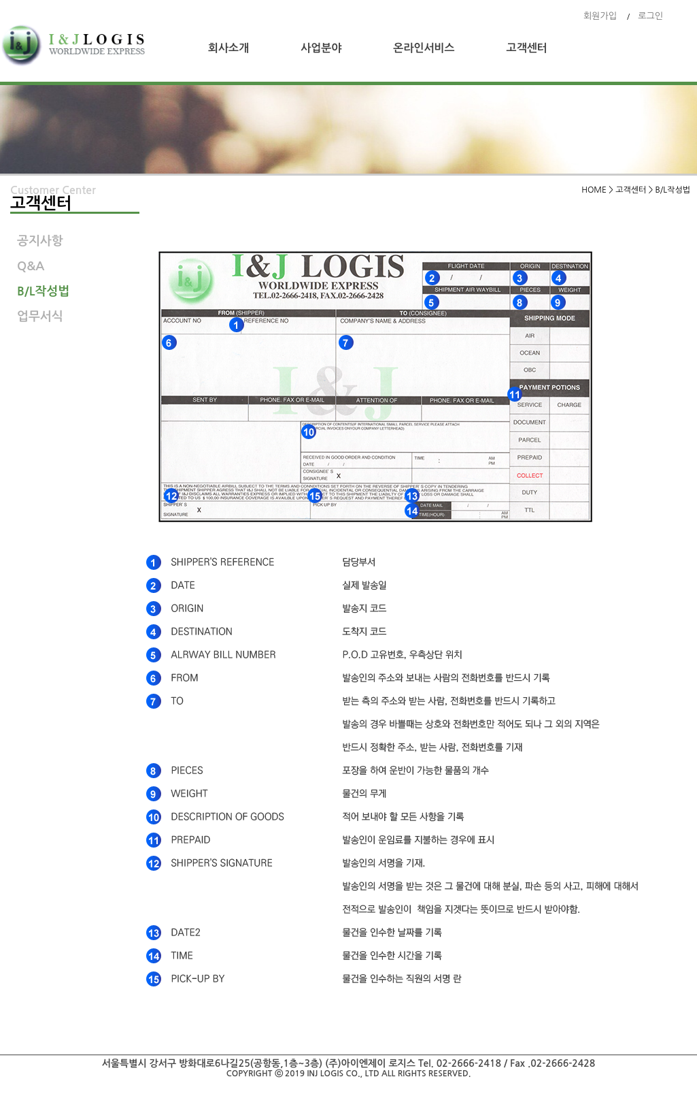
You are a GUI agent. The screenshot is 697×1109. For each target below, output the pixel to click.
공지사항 (40, 241)
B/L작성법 (43, 291)
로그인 (650, 16)
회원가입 (600, 16)
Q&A (30, 266)
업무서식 (40, 316)
